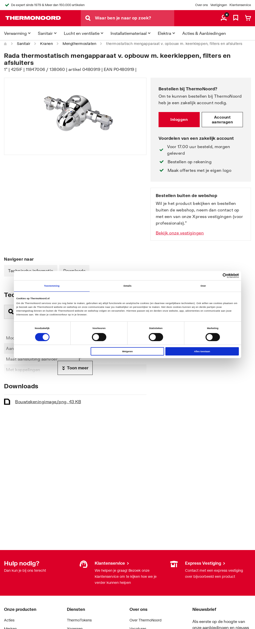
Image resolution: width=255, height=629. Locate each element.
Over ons (201, 5)
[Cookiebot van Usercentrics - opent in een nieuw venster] (217, 275)
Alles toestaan (202, 351)
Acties (9, 620)
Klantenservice (240, 5)
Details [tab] (127, 286)
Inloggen (179, 119)
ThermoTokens (79, 620)
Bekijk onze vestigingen (180, 232)
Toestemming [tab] (51, 286)
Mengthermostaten (79, 43)
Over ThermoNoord (146, 620)
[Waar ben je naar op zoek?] (134, 18)
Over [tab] (203, 286)
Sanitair (23, 43)
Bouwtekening (48, 401)
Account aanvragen (222, 119)
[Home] (5, 43)
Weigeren (127, 351)
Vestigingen (218, 5)
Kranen (46, 43)
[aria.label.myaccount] (223, 18)
